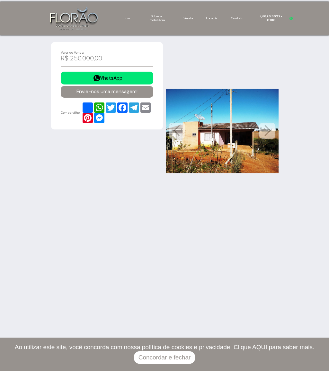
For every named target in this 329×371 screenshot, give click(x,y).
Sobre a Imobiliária (156, 18)
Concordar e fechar (164, 357)
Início (125, 18)
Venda (188, 18)
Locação (212, 18)
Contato (237, 18)
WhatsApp (110, 78)
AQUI (259, 347)
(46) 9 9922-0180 (271, 18)
